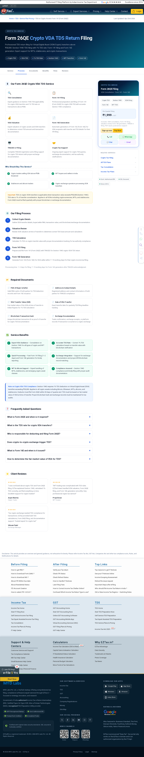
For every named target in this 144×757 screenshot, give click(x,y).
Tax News (98, 661)
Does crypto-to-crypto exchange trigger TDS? (49, 442)
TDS (17, 19)
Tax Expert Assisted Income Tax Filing (25, 619)
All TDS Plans (106, 162)
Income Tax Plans (107, 172)
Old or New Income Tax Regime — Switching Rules (113, 592)
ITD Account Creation (19, 588)
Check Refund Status (60, 577)
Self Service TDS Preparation (105, 616)
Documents (33, 71)
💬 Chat (109, 142)
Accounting (64, 697)
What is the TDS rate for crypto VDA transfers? (49, 425)
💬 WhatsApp (127, 137)
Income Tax (64, 686)
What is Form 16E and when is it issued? (49, 450)
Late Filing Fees (58, 585)
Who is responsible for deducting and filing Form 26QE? (49, 433)
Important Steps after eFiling (105, 585)
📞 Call (109, 137)
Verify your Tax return (60, 570)
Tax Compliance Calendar (20, 654)
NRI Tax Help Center (18, 658)
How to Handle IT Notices (62, 581)
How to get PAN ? (17, 570)
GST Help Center (59, 630)
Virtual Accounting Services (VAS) (65, 623)
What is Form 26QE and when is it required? (49, 417)
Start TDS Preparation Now (104, 612)
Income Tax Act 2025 (105, 629)
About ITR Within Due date (20, 581)
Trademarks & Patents (103, 654)
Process (21, 71)
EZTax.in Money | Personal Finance (23, 669)
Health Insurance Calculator (63, 658)
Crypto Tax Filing (107, 158)
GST (61, 694)
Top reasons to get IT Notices (106, 570)
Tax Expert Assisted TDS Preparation (108, 619)
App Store (125, 686)
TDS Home (99, 608)
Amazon (123, 692)
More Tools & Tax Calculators (63, 665)
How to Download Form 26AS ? (22, 574)
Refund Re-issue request (104, 581)
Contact (124, 11)
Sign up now (107, 131)
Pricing (96, 11)
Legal (87, 752)
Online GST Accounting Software (65, 616)
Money (62, 705)
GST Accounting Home (61, 608)
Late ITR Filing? (9, 672)
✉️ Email (127, 142)
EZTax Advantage (101, 646)
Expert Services (79, 11)
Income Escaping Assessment (106, 577)
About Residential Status (20, 585)
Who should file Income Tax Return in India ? (111, 588)
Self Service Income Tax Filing (22, 616)
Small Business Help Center (21, 661)
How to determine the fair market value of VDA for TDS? (49, 459)
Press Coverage (100, 658)
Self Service (57, 11)
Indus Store (110, 697)
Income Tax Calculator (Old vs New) (68, 646)
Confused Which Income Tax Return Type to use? (71, 592)
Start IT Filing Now (17, 612)
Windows (109, 692)
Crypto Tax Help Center (19, 665)
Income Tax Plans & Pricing (21, 627)
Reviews (65, 71)
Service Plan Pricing (26, 19)
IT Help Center (16, 630)
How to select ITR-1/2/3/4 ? (21, 592)
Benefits (46, 71)
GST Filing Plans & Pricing (62, 627)
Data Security (100, 650)
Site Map (63, 709)
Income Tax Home (17, 608)
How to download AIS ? (20, 577)
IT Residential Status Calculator (64, 654)
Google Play (110, 686)
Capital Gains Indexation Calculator (66, 650)
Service (10, 71)
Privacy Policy (78, 752)
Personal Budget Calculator (63, 661)
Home (11, 19)
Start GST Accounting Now (63, 612)
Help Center (110, 11)
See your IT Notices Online (104, 574)
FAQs (55, 71)
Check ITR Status (59, 574)
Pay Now (117, 131)
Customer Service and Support (22, 650)
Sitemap (94, 752)
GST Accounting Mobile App (63, 619)
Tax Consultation (107, 167)
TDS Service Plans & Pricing (105, 623)
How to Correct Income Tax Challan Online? (68, 588)
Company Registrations (68, 701)
